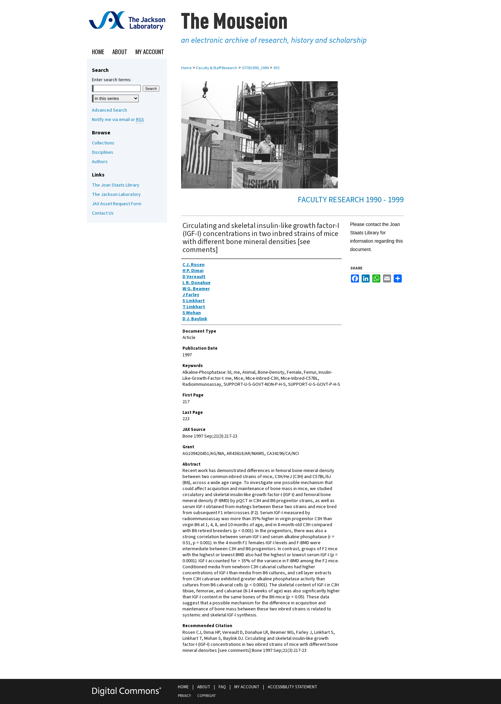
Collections (103, 143)
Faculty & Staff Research (216, 68)
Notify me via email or (118, 119)
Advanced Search (109, 110)
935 (276, 68)
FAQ (222, 687)
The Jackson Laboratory (116, 194)
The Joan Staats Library (115, 185)
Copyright (206, 695)
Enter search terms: (111, 80)
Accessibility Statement (292, 687)
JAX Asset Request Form (116, 204)
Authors (100, 161)
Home (186, 68)
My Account (246, 687)
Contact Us (103, 213)
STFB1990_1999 (255, 68)
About (203, 687)
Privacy (184, 695)
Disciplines (102, 152)
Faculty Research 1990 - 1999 (351, 200)
